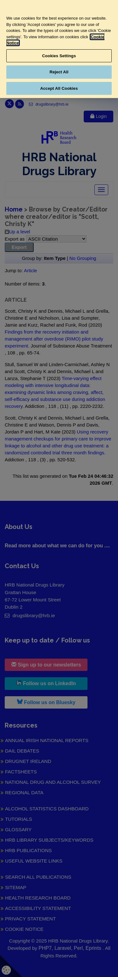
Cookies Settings (59, 55)
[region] (59, 49)
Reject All (58, 72)
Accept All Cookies (59, 88)
